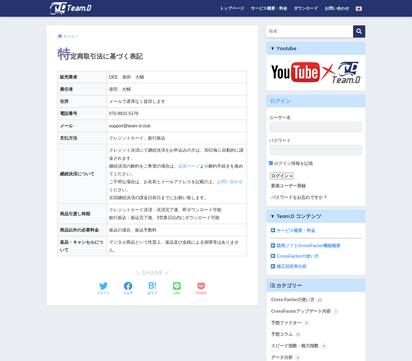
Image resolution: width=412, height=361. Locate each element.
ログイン (280, 101)
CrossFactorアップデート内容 (305, 311)
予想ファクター (290, 323)
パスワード (316, 146)
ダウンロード (306, 8)
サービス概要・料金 (269, 8)
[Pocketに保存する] (201, 289)
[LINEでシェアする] (177, 289)
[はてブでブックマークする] (152, 289)
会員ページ (189, 166)
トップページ (232, 8)
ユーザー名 (316, 123)
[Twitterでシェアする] (103, 289)
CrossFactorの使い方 (295, 256)
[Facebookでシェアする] (128, 289)
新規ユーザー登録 (288, 185)
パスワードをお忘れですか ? (299, 197)
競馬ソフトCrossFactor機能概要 (305, 245)
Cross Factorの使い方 (297, 300)
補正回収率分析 (289, 266)
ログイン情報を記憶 (291, 163)
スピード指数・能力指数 (299, 346)
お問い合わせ (337, 8)
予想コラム (286, 334)
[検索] (359, 31)
